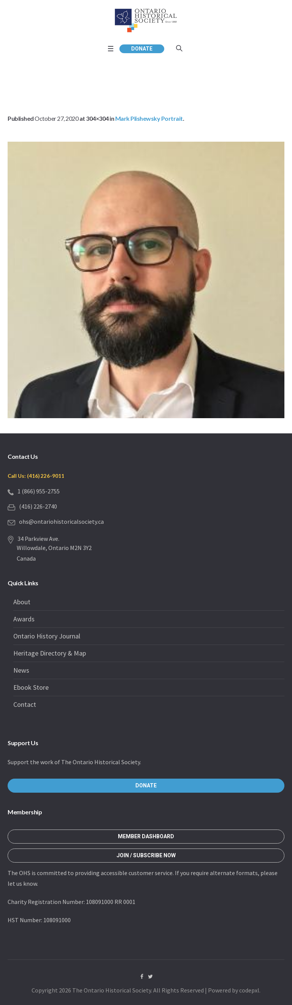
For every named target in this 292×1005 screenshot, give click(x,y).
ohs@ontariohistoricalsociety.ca (61, 521)
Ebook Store (31, 687)
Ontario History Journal (46, 636)
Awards (24, 619)
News (21, 670)
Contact (24, 704)
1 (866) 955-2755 (38, 491)
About (21, 601)
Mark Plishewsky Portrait (149, 118)
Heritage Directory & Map (49, 653)
